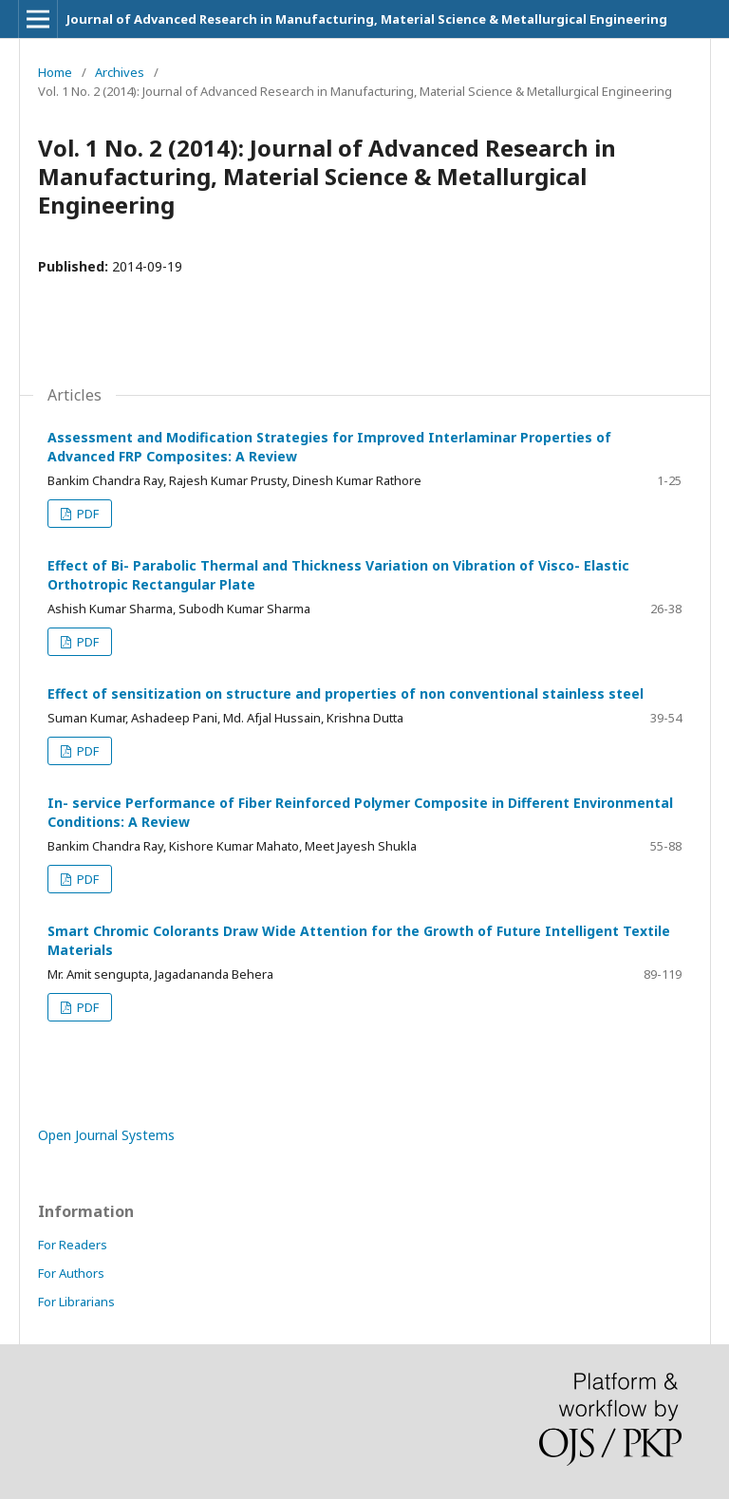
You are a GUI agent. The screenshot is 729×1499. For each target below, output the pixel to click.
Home (55, 72)
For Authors (71, 1273)
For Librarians (76, 1301)
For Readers (72, 1244)
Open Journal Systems (106, 1135)
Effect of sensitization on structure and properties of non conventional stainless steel (345, 693)
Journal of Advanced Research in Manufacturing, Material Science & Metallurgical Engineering (366, 19)
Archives (119, 72)
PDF (86, 513)
